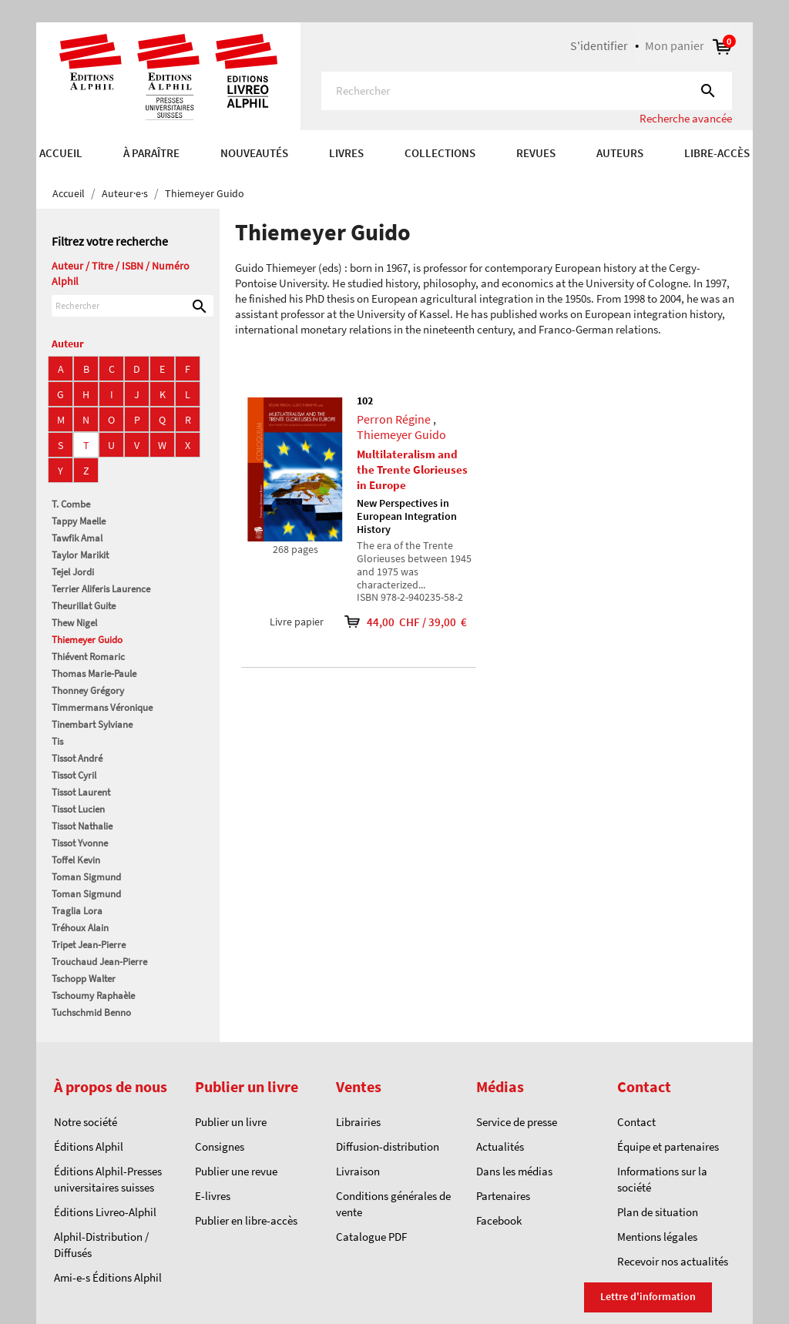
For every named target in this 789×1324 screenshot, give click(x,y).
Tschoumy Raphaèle (93, 995)
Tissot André (77, 758)
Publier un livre (231, 1122)
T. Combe (71, 504)
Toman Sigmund (86, 876)
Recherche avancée (686, 118)
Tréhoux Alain (80, 927)
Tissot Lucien (78, 809)
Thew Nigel (74, 622)
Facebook (499, 1220)
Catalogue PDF (371, 1236)
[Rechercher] (526, 91)
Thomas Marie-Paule (94, 673)
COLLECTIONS (440, 153)
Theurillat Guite (84, 605)
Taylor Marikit (80, 554)
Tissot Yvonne (80, 843)
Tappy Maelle (79, 521)
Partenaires (503, 1195)
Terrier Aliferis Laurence (101, 588)
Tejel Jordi (73, 571)
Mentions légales (657, 1236)
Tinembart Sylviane (92, 724)
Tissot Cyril (74, 775)
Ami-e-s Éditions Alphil (108, 1277)
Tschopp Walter (84, 978)
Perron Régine (394, 419)
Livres (346, 153)
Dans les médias (514, 1171)
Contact (636, 1122)
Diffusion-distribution (387, 1146)
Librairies (358, 1122)
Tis (57, 741)
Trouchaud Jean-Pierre (99, 961)
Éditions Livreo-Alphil (105, 1212)
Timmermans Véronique (102, 707)
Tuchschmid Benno (91, 1012)
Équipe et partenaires (668, 1146)
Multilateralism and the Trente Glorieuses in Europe (412, 469)
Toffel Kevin (76, 859)
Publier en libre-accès (246, 1220)
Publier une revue (236, 1171)
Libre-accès (717, 153)
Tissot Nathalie (82, 826)
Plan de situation (657, 1212)
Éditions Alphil (88, 1146)
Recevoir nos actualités (672, 1261)
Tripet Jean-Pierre (89, 944)
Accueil (60, 153)
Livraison (358, 1171)
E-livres (212, 1195)
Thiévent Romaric (88, 656)
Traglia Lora (77, 910)
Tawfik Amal (77, 538)
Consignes (219, 1146)
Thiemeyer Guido (87, 639)
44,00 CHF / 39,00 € (395, 622)
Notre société (85, 1122)
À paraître (151, 153)
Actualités (500, 1146)
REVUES (536, 153)
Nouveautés (254, 153)
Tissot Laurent (81, 792)
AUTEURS (619, 153)
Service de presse (516, 1122)
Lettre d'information (648, 1296)
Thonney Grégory (88, 690)
